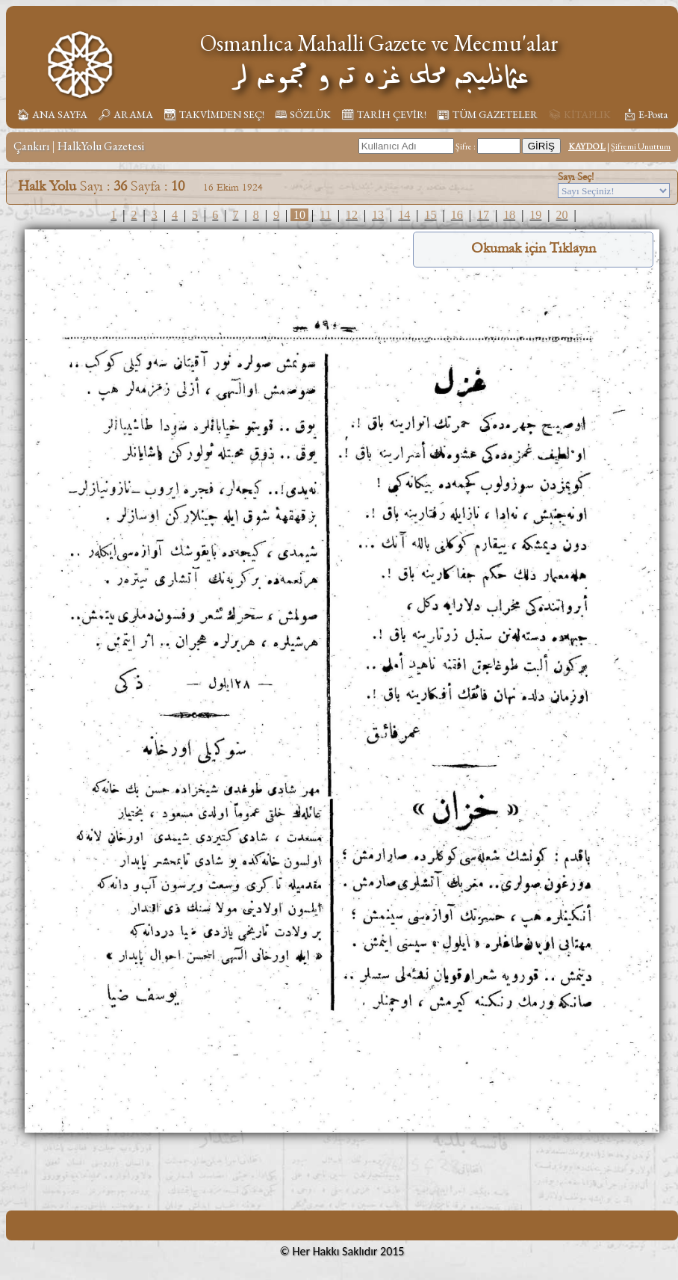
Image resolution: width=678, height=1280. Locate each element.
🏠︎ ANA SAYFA (51, 114)
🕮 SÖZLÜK (303, 114)
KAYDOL (587, 146)
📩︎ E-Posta (645, 114)
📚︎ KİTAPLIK (579, 114)
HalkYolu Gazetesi (100, 146)
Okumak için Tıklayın (533, 248)
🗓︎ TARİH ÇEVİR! (383, 114)
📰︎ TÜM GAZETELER (487, 114)
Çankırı (31, 146)
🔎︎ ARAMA (125, 114)
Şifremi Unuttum (641, 146)
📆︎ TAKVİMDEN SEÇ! (214, 114)
